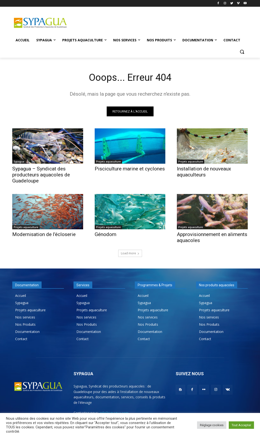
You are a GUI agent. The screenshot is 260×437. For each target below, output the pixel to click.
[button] (242, 51)
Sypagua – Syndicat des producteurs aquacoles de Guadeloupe (41, 175)
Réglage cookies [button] (211, 425)
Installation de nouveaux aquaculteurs (204, 172)
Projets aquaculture (108, 161)
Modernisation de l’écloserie (44, 234)
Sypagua (19, 161)
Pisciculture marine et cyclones (130, 169)
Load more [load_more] (130, 253)
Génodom (105, 234)
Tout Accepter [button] (241, 425)
